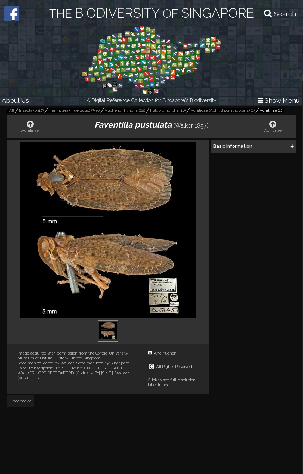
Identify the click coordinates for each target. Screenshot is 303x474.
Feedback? (21, 401)
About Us (15, 100)
